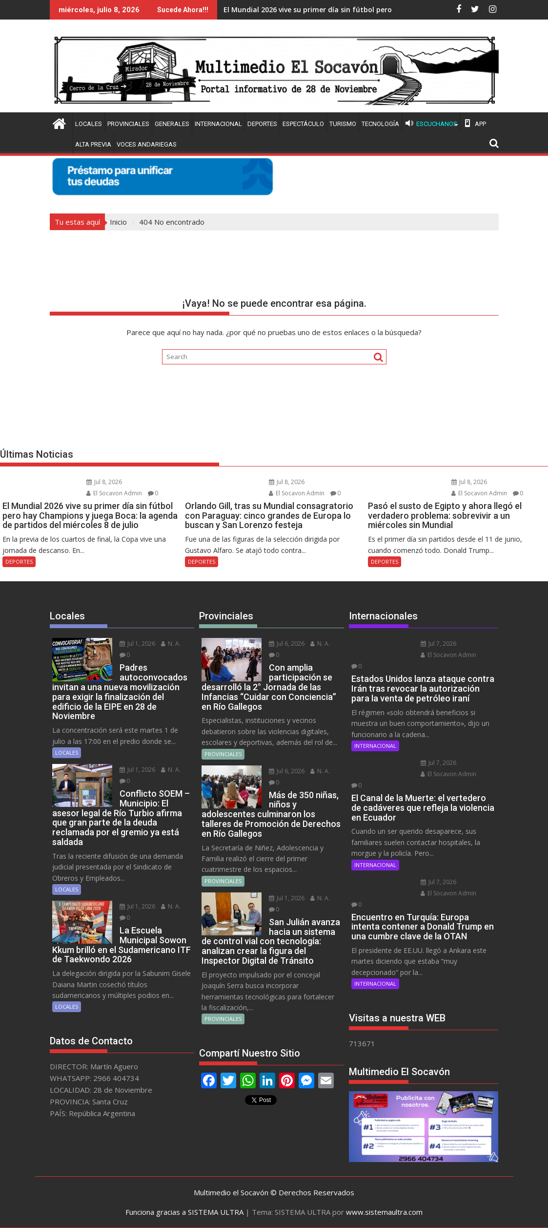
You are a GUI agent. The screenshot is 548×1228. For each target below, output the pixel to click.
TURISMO (342, 123)
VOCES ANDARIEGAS (147, 144)
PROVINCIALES (128, 123)
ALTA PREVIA (93, 144)
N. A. (171, 643)
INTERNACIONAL (218, 123)
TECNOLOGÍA (380, 123)
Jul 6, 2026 (286, 643)
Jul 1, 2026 (137, 643)
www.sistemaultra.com (384, 1212)
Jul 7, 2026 (438, 643)
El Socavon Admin (114, 493)
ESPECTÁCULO (303, 123)
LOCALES (88, 123)
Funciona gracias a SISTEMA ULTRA (184, 1212)
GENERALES (172, 123)
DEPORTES (262, 123)
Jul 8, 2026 (104, 482)
